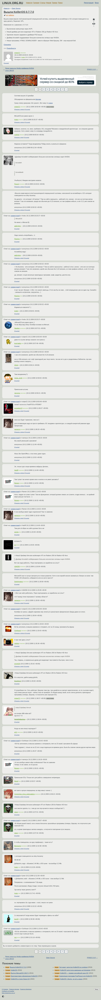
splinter (16, 643)
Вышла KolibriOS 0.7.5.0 (18, 967)
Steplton (17, 328)
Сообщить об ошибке (8, 991)
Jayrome (17, 393)
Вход (97, 3)
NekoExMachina (19, 719)
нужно (50, 103)
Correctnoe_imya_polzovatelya (24, 794)
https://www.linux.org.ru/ (8, 993)
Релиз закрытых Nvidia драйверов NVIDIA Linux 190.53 (19, 69)
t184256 (17, 566)
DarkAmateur (18, 581)
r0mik (16, 365)
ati (7, 15)
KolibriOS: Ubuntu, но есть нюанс (71, 979)
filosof (16, 781)
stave (16, 812)
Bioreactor (17, 846)
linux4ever (17, 681)
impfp (16, 311)
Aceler (23, 57)
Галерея (36, 3)
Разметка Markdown (26, 989)
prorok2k (17, 664)
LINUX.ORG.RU (12, 3)
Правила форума (14, 989)
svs (15, 937)
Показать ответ (19, 137)
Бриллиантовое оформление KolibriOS (24, 976)
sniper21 (17, 53)
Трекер (54, 3)
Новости (29, 3)
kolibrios (11, 15)
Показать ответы (19, 109)
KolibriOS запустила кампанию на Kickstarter (75, 970)
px (15, 545)
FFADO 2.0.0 (91, 69)
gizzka (16, 532)
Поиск (60, 3)
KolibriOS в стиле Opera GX (20, 979)
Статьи (42, 3)
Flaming (17, 239)
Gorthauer (17, 630)
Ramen (16, 483)
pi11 (15, 732)
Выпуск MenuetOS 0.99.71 (20, 973)
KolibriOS (14, 970)
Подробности (11, 48)
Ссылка (6, 63)
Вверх (96, 989)
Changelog (7, 44)
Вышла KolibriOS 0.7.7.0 (19, 12)
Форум (48, 3)
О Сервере (5, 989)
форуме (38, 99)
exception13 (18, 408)
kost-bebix (17, 343)
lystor (16, 867)
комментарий (15, 216)
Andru (16, 119)
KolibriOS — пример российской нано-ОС (74, 973)
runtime (16, 135)
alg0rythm (17, 226)
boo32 (16, 919)
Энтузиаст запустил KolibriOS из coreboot (73, 967)
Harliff (16, 470)
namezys (17, 429)
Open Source (16, 8)
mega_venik (18, 378)
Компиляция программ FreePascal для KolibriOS (75, 976)
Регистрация (89, 3)
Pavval (16, 184)
